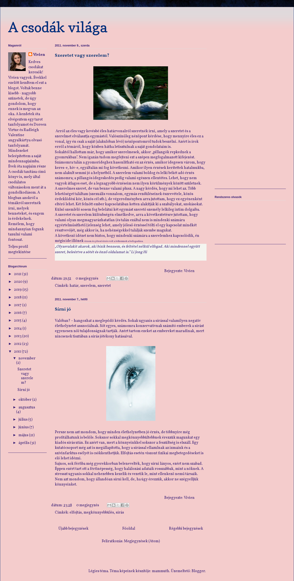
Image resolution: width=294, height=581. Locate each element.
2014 (18, 328)
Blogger (198, 571)
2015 (18, 320)
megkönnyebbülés (99, 512)
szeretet (104, 285)
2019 (18, 289)
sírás (120, 512)
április (24, 443)
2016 (18, 312)
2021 (18, 274)
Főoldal (128, 528)
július (23, 419)
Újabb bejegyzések (73, 528)
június (23, 427)
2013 (18, 336)
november (26, 358)
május (23, 435)
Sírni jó (63, 309)
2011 (18, 351)
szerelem (88, 285)
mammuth (160, 571)
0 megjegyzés (87, 278)
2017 (18, 305)
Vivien (39, 54)
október (25, 399)
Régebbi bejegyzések (186, 528)
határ (74, 285)
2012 (18, 344)
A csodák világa (57, 27)
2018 (18, 297)
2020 (18, 281)
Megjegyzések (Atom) (142, 541)
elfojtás (76, 512)
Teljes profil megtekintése (19, 249)
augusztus (26, 407)
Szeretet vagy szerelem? (82, 55)
